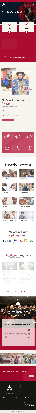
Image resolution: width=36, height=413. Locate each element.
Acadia (16, 411)
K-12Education (26, 28)
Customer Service (27, 401)
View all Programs (25, 291)
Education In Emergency (17, 402)
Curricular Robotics (16, 404)
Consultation (4, 401)
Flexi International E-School (17, 401)
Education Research (5, 404)
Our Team (20, 389)
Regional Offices (27, 399)
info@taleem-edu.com (10, 394)
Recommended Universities (20, 57)
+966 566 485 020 (9, 393)
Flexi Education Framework (17, 399)
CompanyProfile (10, 28)
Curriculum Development (5, 402)
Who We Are (21, 387)
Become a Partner (27, 402)
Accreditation (4, 399)
